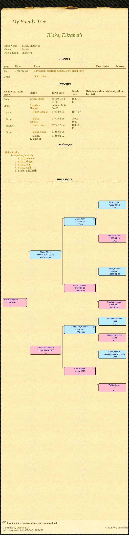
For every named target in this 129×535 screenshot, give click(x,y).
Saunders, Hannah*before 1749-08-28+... (45, 350)
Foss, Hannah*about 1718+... (80, 371)
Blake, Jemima (34, 120)
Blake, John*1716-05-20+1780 (80, 221)
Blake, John (39, 125)
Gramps (20, 527)
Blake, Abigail (40, 111)
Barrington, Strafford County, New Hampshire (59, 70)
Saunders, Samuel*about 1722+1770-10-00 (80, 329)
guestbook (52, 523)
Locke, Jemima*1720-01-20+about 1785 (80, 288)
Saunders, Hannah (35, 107)
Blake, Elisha (37, 98)
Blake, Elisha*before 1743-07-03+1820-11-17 (45, 255)
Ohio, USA (40, 76)
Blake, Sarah (39, 131)
